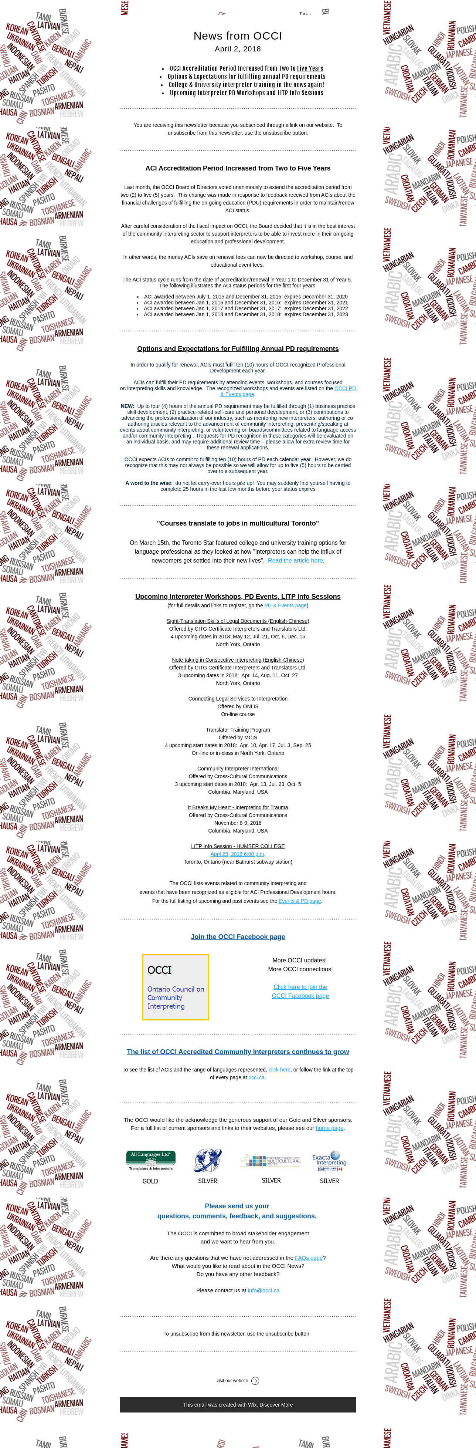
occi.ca (256, 1077)
